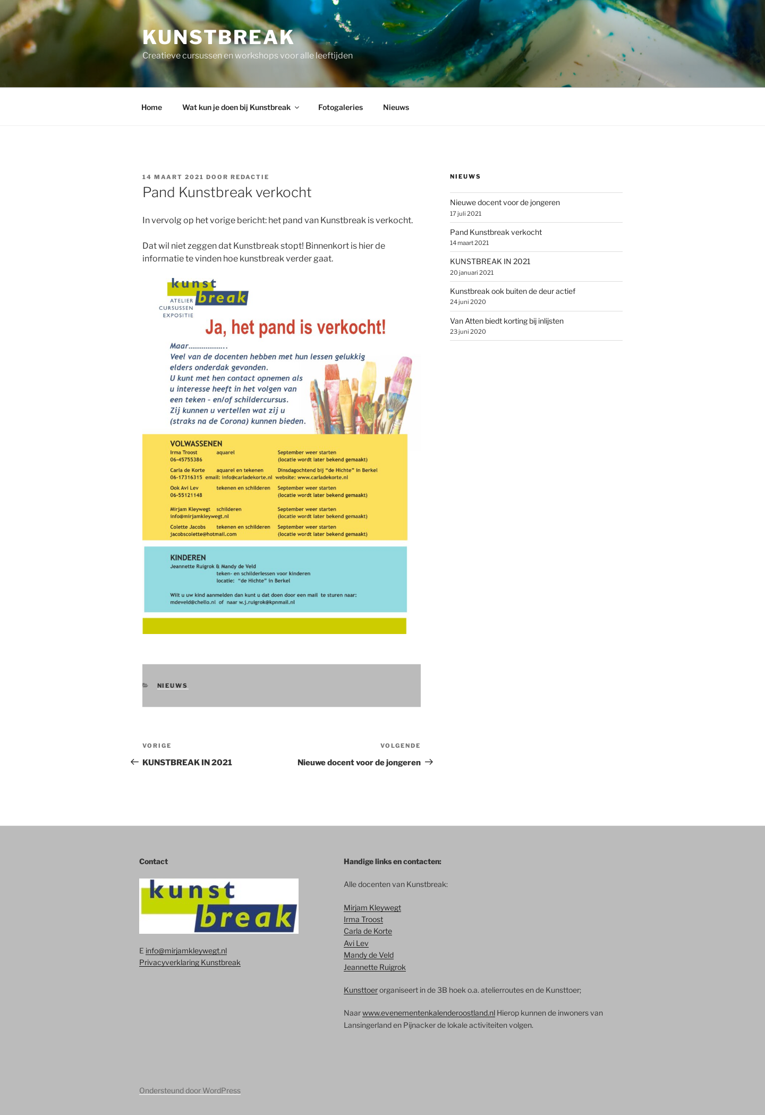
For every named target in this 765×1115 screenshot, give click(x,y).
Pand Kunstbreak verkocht (496, 231)
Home (151, 107)
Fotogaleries (340, 107)
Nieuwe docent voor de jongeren (505, 202)
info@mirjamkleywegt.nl (186, 950)
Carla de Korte (368, 930)
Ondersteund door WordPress (190, 1090)
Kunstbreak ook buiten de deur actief (512, 290)
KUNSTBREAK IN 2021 (490, 261)
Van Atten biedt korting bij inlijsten (507, 320)
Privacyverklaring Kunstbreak (190, 962)
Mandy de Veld (369, 954)
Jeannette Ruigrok (375, 967)
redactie (250, 177)
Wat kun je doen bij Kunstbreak (241, 107)
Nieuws (396, 107)
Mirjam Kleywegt (372, 907)
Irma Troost (363, 919)
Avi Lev (356, 943)
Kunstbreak (218, 37)
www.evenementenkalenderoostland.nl (428, 1012)
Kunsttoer (361, 989)
